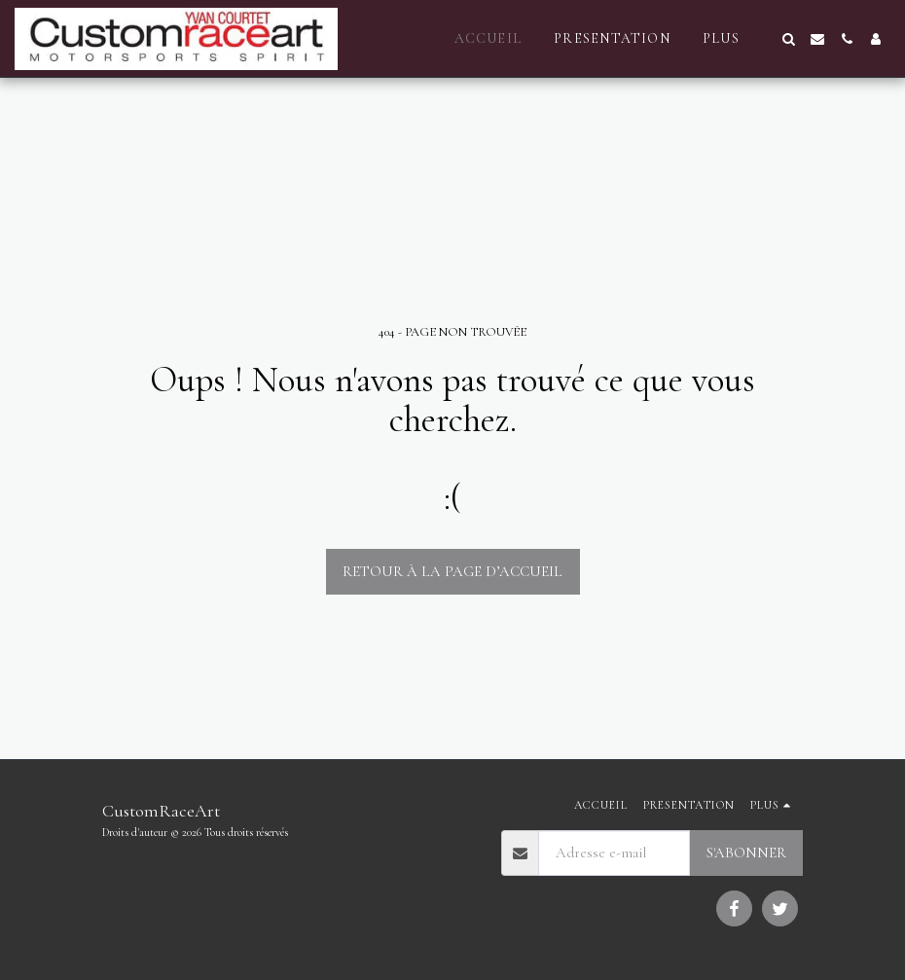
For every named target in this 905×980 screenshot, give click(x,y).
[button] (788, 39)
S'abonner (746, 852)
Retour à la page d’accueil (452, 571)
